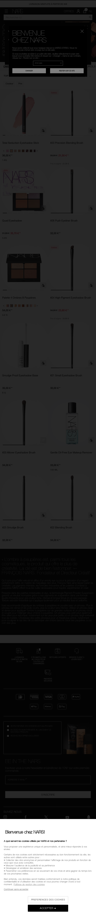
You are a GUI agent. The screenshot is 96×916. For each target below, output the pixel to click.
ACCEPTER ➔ (48, 908)
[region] (48, 867)
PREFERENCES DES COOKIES (48, 899)
